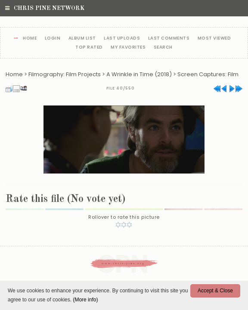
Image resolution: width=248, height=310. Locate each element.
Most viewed (214, 38)
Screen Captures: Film (208, 74)
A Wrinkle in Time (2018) (139, 74)
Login (53, 38)
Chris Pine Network (44, 8)
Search (163, 47)
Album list (82, 38)
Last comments (169, 38)
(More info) (85, 300)
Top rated (89, 47)
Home (30, 38)
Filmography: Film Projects (64, 74)
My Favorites (128, 47)
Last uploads (122, 38)
